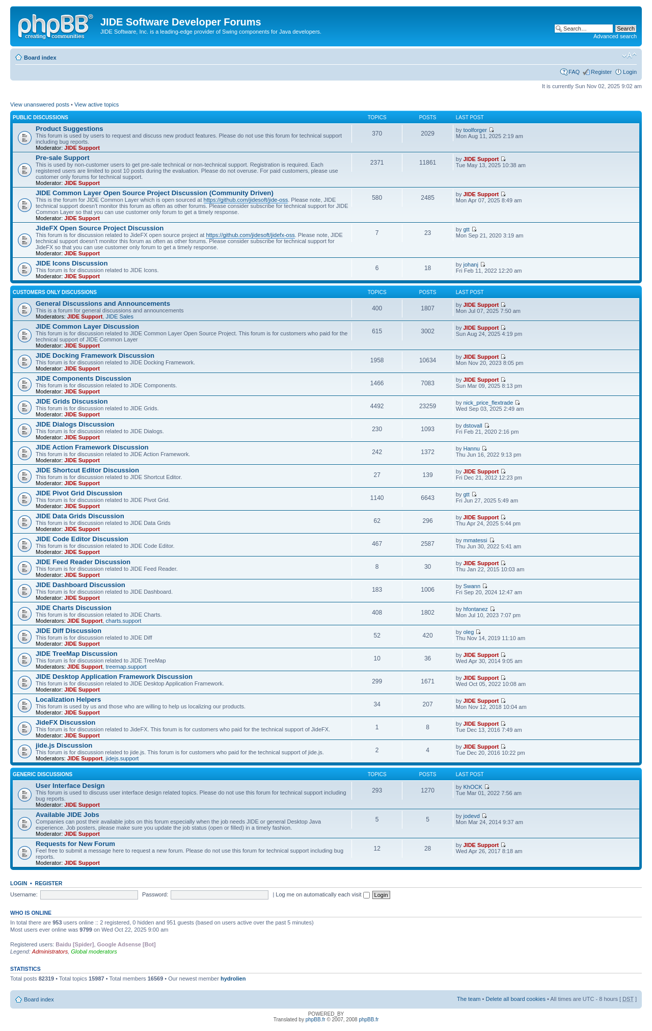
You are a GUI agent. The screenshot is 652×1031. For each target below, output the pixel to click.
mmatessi (475, 540)
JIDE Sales (119, 316)
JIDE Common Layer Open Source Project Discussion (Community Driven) (155, 193)
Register (601, 72)
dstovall (472, 425)
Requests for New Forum (75, 844)
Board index (40, 58)
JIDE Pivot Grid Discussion (79, 493)
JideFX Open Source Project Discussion (100, 228)
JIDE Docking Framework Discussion (95, 355)
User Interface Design (70, 785)
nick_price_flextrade (488, 403)
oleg (468, 632)
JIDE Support (82, 148)
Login (630, 72)
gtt (466, 229)
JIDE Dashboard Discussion (80, 585)
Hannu (471, 448)
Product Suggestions (69, 129)
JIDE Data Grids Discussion (80, 516)
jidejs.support (122, 758)
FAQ (574, 72)
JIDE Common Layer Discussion (87, 326)
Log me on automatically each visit (322, 894)
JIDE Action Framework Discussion (92, 447)
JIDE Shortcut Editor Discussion (87, 470)
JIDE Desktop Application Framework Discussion (114, 676)
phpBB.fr (315, 1019)
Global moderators (94, 951)
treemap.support (126, 667)
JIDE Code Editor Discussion (82, 539)
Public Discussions (40, 117)
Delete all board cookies (515, 999)
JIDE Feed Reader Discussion (83, 562)
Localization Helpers (68, 699)
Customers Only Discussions (55, 292)
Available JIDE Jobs (67, 814)
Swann (471, 586)
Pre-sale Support (63, 158)
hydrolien (233, 978)
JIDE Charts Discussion (74, 608)
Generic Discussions (42, 774)
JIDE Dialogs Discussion (75, 424)
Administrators (50, 951)
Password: (155, 894)
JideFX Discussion (65, 722)
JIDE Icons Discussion (71, 263)
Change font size (629, 55)
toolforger (474, 130)
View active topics (96, 104)
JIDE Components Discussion (83, 378)
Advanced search (615, 36)
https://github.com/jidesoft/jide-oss (246, 200)
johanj (470, 264)
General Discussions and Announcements (103, 303)
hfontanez (475, 609)
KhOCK (472, 787)
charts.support (124, 621)
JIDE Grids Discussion (71, 401)
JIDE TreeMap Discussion (77, 653)
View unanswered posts (39, 104)
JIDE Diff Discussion (68, 631)
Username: (24, 894)
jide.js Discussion (64, 745)
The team (468, 999)
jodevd (471, 816)
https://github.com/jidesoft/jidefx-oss (250, 235)
